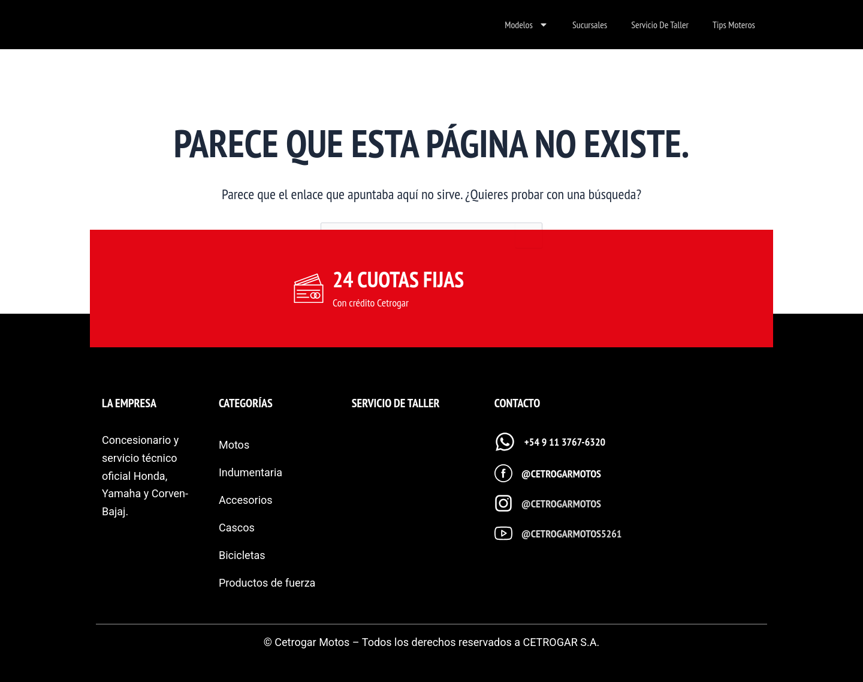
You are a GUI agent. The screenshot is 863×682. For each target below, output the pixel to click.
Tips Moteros (734, 25)
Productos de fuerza (267, 582)
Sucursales (589, 25)
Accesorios (246, 500)
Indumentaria (250, 472)
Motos (234, 444)
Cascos (237, 527)
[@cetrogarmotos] (503, 473)
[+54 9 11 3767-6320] (504, 441)
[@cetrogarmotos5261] (503, 533)
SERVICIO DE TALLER (396, 403)
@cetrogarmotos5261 (571, 533)
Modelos (526, 24)
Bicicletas (242, 555)
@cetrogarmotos (561, 473)
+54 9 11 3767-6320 (564, 442)
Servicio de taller (660, 25)
